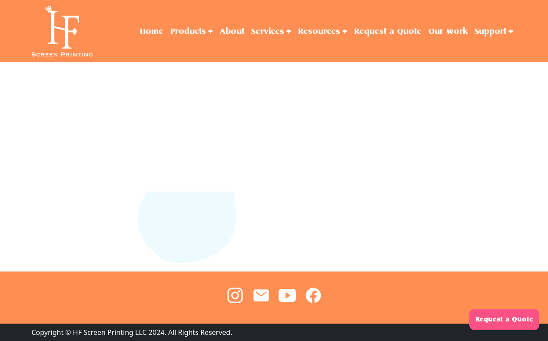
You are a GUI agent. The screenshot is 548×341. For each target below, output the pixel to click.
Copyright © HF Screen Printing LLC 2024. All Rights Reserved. (132, 332)
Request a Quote (504, 319)
